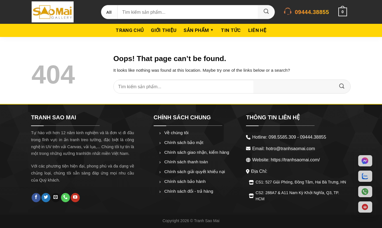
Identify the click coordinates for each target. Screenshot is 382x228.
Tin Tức (231, 30)
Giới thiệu (163, 30)
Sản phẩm (196, 30)
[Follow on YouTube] (75, 197)
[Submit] (266, 12)
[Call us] (65, 197)
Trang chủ (130, 30)
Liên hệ (257, 30)
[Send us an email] (55, 197)
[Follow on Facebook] (36, 197)
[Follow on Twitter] (45, 197)
